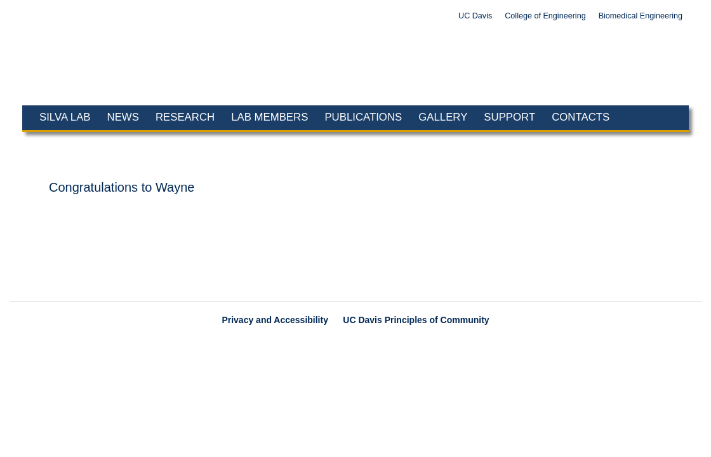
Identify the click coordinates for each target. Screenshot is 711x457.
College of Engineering (545, 15)
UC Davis (475, 15)
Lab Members (269, 117)
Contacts (580, 117)
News (123, 117)
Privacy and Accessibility (275, 320)
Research (185, 117)
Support (509, 117)
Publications (363, 117)
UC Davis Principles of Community (416, 320)
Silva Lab (65, 117)
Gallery (442, 117)
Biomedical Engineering (640, 15)
